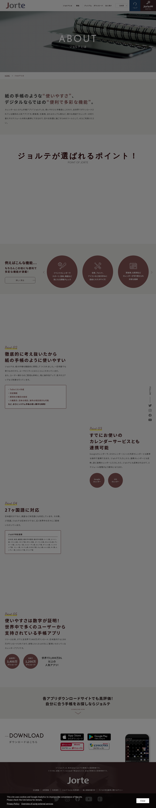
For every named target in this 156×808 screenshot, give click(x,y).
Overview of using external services (37, 803)
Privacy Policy (13, 803)
